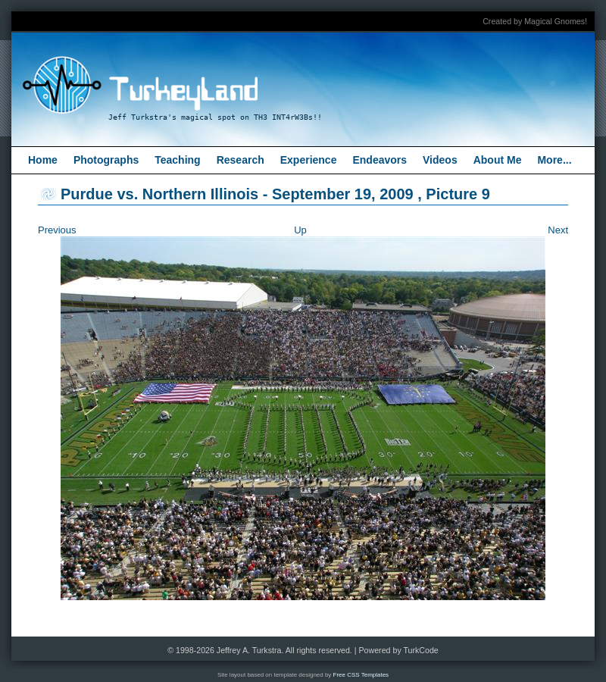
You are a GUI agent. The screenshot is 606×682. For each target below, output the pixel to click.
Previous (57, 230)
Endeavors (379, 160)
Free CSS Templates (361, 674)
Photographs (106, 160)
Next (558, 230)
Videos (440, 160)
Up (300, 230)
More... (554, 160)
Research (240, 160)
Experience (308, 160)
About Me (497, 160)
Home (43, 160)
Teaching (177, 160)
